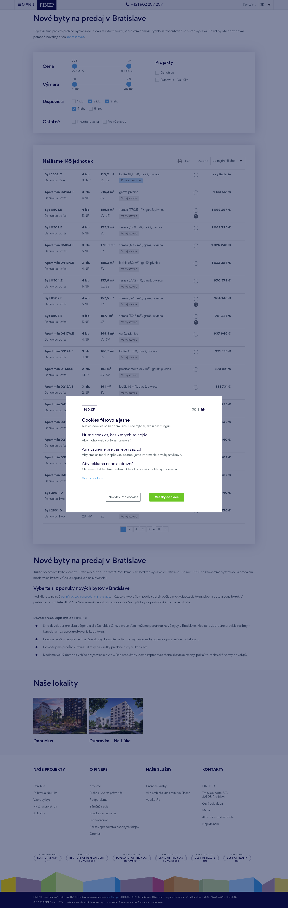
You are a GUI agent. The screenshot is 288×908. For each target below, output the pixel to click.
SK (194, 409)
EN (203, 409)
